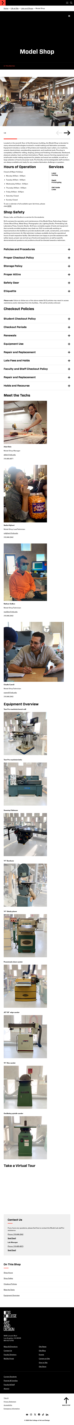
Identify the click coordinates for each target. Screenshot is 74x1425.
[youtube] (27, 1414)
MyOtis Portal (9, 1358)
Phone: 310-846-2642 (15, 1234)
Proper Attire (12, 274)
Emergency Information (12, 1409)
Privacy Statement (10, 1402)
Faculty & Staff (9, 1384)
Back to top (66, 1405)
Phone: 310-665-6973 (15, 1246)
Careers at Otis (44, 1358)
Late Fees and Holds (17, 360)
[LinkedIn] (47, 1414)
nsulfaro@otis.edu (11, 612)
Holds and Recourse (17, 385)
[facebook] (39, 1414)
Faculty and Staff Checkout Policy (26, 369)
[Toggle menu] (67, 3)
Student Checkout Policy (20, 318)
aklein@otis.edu (10, 455)
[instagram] (31, 1414)
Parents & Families (11, 1381)
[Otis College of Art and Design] (3, 3)
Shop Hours (8, 1273)
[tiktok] (43, 1414)
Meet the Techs (9, 1290)
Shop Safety (8, 1278)
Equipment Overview (12, 1295)
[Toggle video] (69, 16)
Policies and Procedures (19, 249)
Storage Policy (13, 266)
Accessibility (8, 1405)
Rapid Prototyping (56, 181)
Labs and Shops (27, 8)
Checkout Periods (15, 327)
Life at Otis (15, 8)
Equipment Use (13, 344)
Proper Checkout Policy (19, 257)
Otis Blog (42, 1350)
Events (41, 1354)
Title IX (6, 1398)
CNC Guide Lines (56, 188)
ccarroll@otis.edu (10, 692)
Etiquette (10, 291)
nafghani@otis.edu (11, 533)
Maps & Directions (11, 1346)
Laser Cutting (55, 174)
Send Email (12, 1238)
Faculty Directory (10, 1354)
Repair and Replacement (20, 352)
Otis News (42, 1346)
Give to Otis (43, 1362)
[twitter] (35, 1414)
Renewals (10, 335)
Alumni (6, 1388)
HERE (9, 206)
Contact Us (8, 1350)
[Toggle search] (71, 3)
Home (6, 8)
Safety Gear (11, 282)
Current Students (10, 1377)
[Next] (67, 133)
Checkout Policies (10, 1284)
